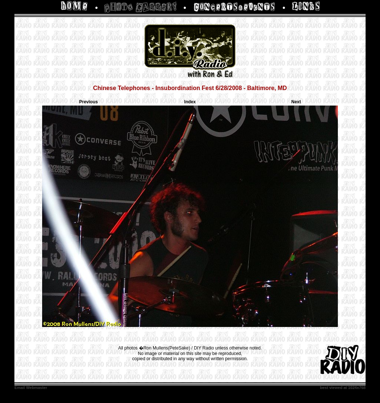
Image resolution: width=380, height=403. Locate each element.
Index (190, 101)
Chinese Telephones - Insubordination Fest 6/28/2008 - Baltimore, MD (190, 88)
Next (296, 101)
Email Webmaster (30, 387)
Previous (88, 101)
